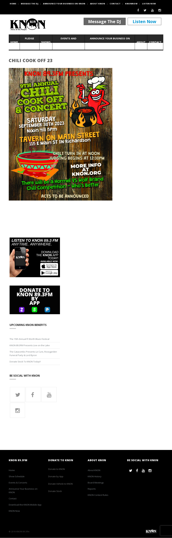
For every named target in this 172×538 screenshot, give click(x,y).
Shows (46, 42)
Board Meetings (96, 482)
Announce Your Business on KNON (64, 3)
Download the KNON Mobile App (25, 504)
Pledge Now (29, 42)
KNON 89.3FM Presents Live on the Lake (30, 345)
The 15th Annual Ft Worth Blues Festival (29, 338)
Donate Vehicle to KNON (60, 483)
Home (14, 42)
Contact (115, 3)
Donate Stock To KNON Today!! (25, 361)
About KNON (97, 3)
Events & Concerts (18, 482)
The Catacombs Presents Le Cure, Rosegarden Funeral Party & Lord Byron (33, 353)
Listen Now (149, 3)
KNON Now (14, 511)
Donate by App (55, 476)
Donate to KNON (56, 469)
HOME (13, 3)
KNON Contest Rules (98, 495)
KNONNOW (131, 3)
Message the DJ (29, 3)
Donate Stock (55, 491)
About (141, 42)
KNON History (94, 476)
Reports (92, 488)
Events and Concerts (68, 42)
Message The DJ (104, 21)
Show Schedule (17, 476)
